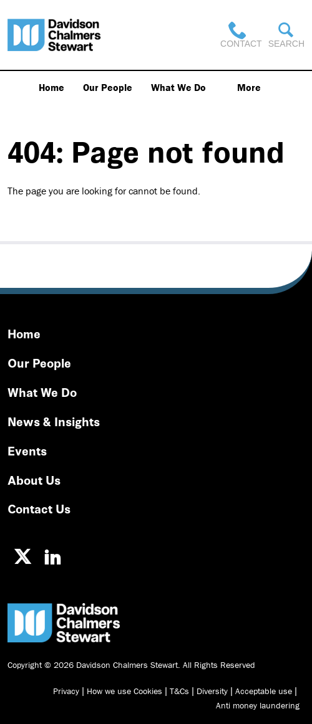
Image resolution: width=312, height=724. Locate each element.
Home (51, 87)
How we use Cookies (124, 691)
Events (27, 450)
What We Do (178, 87)
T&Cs (179, 691)
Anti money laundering (258, 705)
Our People (107, 87)
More (249, 87)
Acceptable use (263, 691)
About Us (34, 479)
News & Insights (53, 420)
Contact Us (39, 508)
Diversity (212, 691)
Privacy (66, 691)
